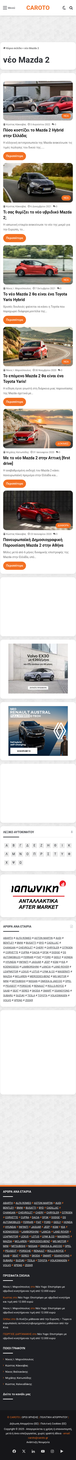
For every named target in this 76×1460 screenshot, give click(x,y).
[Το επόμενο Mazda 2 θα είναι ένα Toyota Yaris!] (38, 346)
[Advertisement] (38, 1052)
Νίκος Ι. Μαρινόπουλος (19, 1359)
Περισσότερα (14, 156)
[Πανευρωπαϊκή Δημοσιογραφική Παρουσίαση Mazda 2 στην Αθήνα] (38, 510)
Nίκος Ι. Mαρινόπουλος (18, 288)
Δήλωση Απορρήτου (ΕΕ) (24, 1423)
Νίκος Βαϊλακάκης (16, 1371)
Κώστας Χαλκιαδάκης (18, 1384)
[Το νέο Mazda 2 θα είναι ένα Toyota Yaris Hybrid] (38, 264)
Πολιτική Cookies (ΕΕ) (53, 1423)
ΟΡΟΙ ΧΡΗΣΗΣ (30, 1417)
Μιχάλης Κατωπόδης (17, 452)
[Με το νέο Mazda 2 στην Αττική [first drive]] (38, 428)
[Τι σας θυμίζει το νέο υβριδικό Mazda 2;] (38, 183)
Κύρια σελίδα (12, 48)
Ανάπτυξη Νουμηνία (38, 1442)
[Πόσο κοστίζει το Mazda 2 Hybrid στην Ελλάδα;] (38, 101)
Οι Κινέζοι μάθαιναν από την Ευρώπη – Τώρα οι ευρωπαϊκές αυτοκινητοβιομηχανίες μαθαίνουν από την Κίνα (37, 1323)
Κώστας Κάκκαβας (16, 124)
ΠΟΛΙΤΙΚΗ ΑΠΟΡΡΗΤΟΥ (54, 1417)
